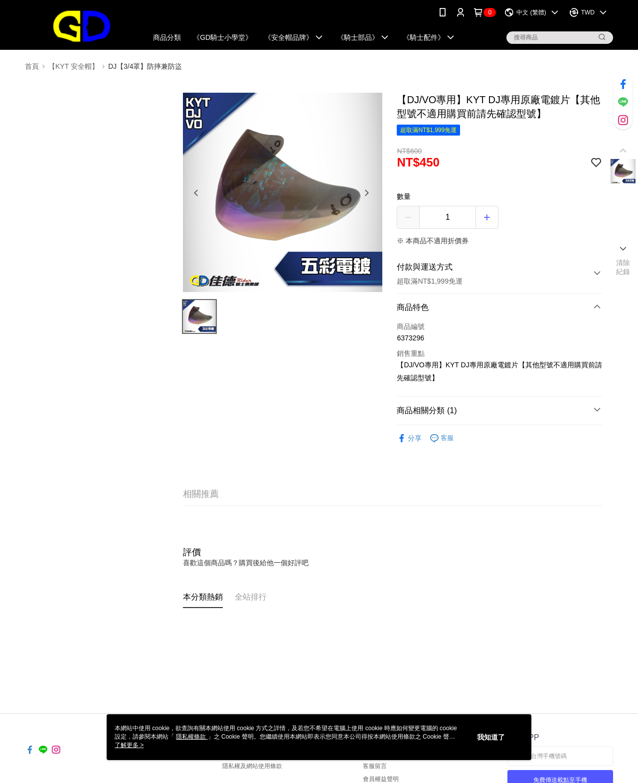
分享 (409, 438)
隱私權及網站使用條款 (252, 766)
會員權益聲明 (381, 779)
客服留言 (375, 766)
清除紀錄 (623, 267)
